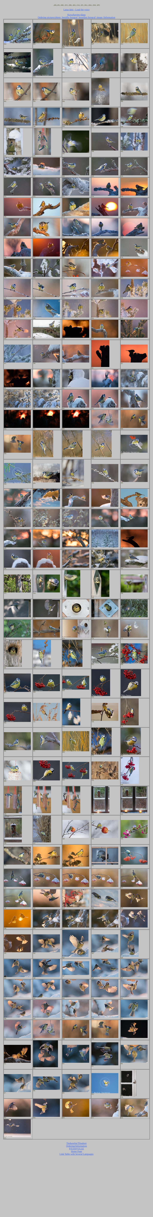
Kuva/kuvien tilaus (76, 14)
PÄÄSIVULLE (76, 1148)
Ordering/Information (76, 1146)
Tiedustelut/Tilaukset (76, 1143)
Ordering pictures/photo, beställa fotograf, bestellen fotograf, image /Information (76, 17)
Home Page (76, 1151)
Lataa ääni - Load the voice (77, 9)
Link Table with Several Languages (77, 1154)
